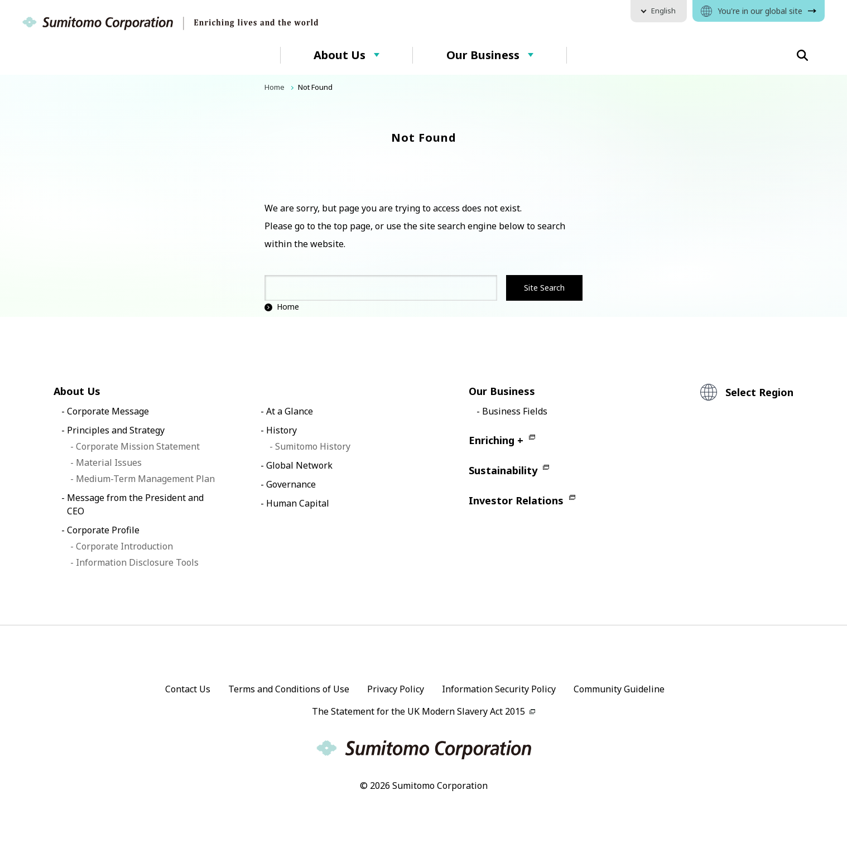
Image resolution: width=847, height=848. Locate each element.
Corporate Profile (103, 530)
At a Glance (289, 411)
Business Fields (514, 411)
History (281, 430)
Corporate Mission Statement (138, 446)
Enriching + (496, 440)
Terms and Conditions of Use (288, 689)
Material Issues (109, 462)
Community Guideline (619, 689)
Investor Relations (516, 500)
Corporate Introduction (124, 546)
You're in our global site (760, 11)
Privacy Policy (395, 689)
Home (281, 306)
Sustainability (503, 470)
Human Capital (297, 503)
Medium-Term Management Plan (145, 479)
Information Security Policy (499, 689)
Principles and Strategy (116, 430)
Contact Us (187, 689)
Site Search (544, 287)
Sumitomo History (312, 446)
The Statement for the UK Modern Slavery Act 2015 (418, 711)
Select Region (759, 392)
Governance (291, 484)
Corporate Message (108, 411)
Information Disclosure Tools (137, 562)
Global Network (299, 465)
